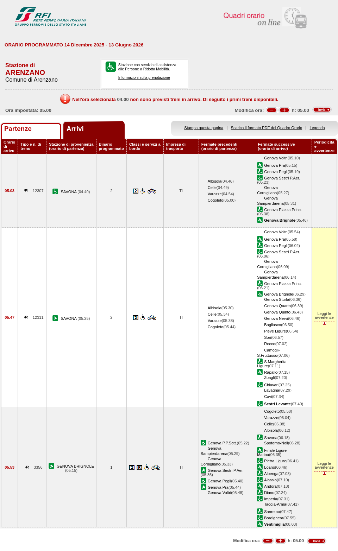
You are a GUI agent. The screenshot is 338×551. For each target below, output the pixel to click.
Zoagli (269, 377)
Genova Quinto (277, 312)
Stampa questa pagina (203, 128)
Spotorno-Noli (276, 443)
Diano (269, 492)
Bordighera (273, 518)
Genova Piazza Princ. (283, 210)
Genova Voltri (276, 158)
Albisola (214, 181)
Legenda (317, 128)
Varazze (215, 194)
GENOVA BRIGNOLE (75, 466)
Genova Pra (274, 165)
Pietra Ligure (275, 461)
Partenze (18, 128)
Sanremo (272, 511)
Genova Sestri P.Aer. (282, 178)
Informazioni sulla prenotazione (144, 77)
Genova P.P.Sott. (222, 443)
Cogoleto (215, 200)
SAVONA (69, 192)
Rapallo (270, 372)
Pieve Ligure (275, 331)
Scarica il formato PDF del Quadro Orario (266, 128)
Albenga (271, 473)
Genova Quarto (277, 306)
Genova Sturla (276, 299)
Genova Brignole (278, 294)
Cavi (268, 396)
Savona (270, 438)
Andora (270, 486)
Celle (212, 187)
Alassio (270, 480)
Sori (267, 337)
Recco (269, 344)
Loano (269, 467)
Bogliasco (272, 325)
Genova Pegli (276, 172)
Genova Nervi (276, 318)
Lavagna (271, 390)
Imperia (270, 499)
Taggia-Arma (275, 504)
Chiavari (271, 385)
